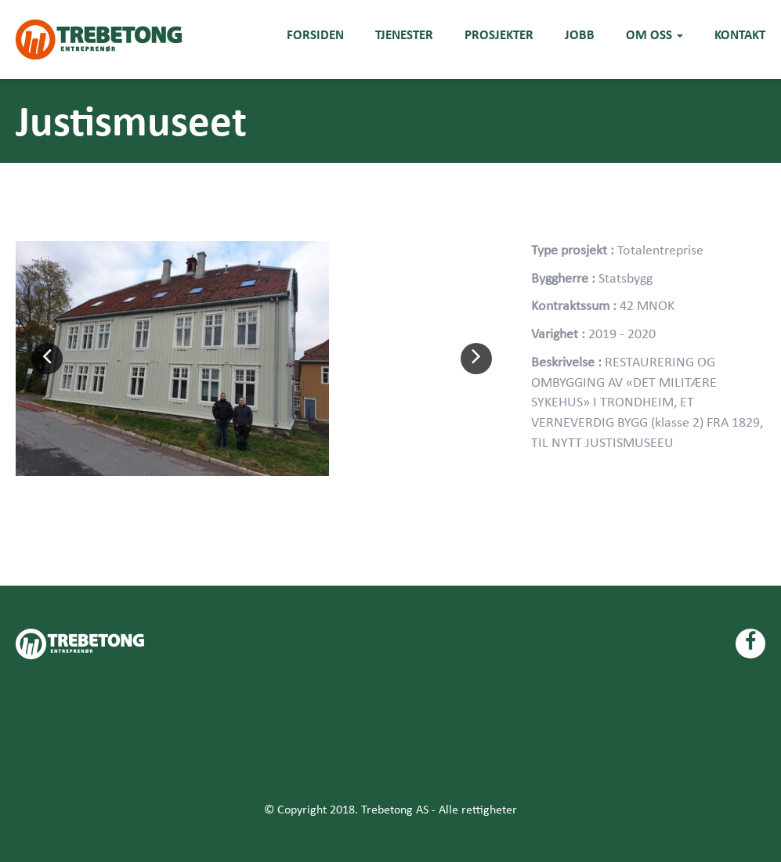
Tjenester (404, 35)
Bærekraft (430, 698)
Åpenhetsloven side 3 (452, 658)
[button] (47, 358)
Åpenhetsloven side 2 (312, 658)
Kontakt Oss (285, 739)
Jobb (580, 35)
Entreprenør (375, 719)
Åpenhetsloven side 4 (312, 678)
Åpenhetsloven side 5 (452, 678)
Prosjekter (499, 35)
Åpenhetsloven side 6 (322, 698)
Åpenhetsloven (312, 638)
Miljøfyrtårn (479, 739)
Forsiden (315, 35)
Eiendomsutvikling (270, 719)
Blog (490, 698)
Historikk (521, 719)
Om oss (654, 35)
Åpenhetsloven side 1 (434, 638)
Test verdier (359, 779)
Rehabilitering (268, 779)
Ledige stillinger (382, 739)
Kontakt (739, 35)
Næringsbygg (280, 759)
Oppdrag (420, 759)
